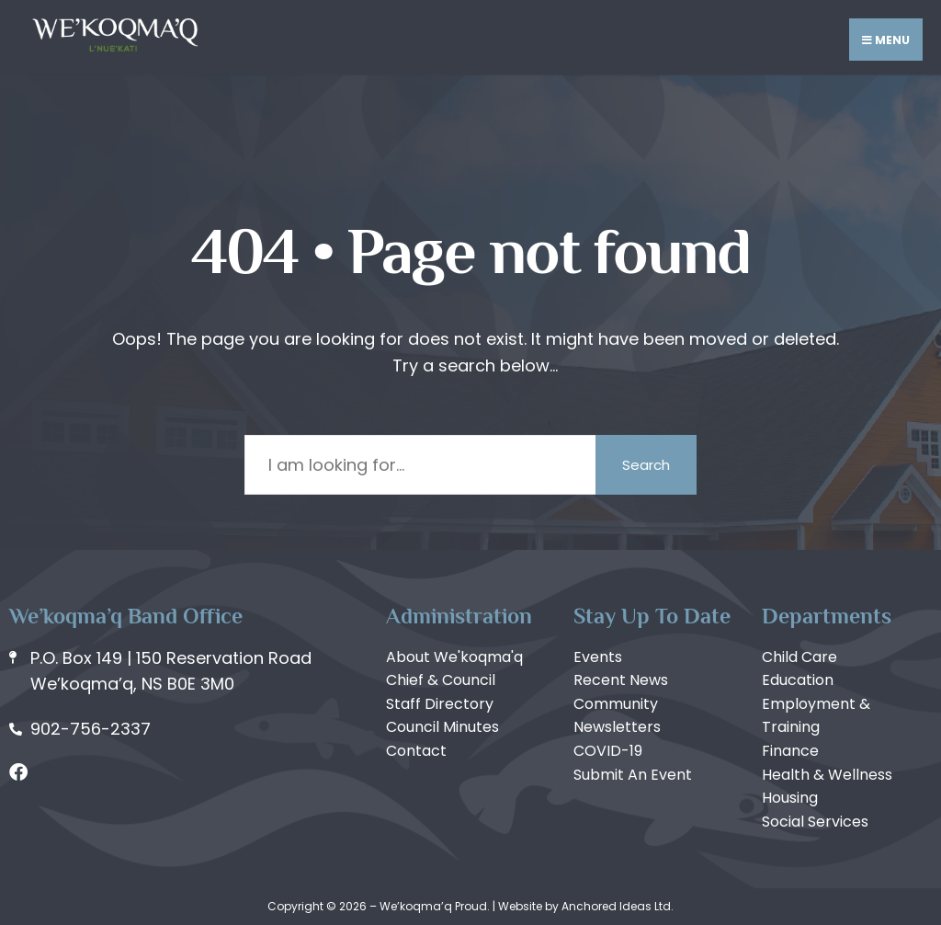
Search (646, 464)
